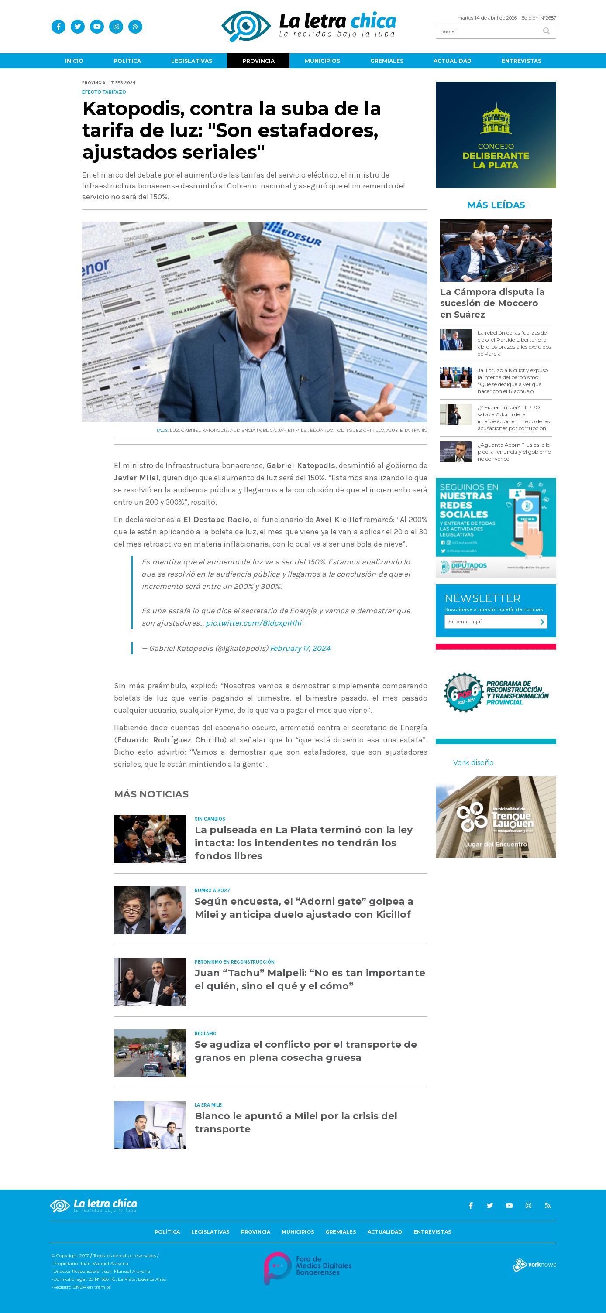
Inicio (74, 61)
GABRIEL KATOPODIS (204, 430)
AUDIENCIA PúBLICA (253, 430)
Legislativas (191, 61)
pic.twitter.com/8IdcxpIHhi (253, 623)
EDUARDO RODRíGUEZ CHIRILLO (347, 430)
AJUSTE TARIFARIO (406, 430)
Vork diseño (473, 763)
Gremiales (386, 61)
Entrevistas (521, 61)
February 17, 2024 (300, 648)
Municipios (322, 61)
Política (127, 61)
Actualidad (453, 61)
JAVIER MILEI (293, 430)
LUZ (174, 430)
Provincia (258, 61)
